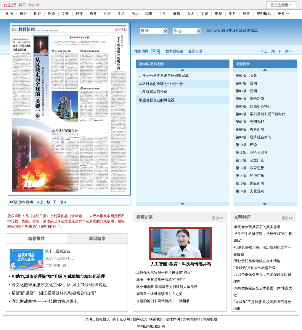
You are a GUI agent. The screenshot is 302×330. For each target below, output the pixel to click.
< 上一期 (268, 51)
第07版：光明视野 (250, 122)
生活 (121, 14)
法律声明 (173, 319)
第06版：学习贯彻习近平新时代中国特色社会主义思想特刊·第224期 (264, 114)
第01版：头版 (246, 75)
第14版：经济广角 (250, 176)
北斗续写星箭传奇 (153, 92)
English (34, 5)
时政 (9, 14)
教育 (93, 14)
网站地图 (210, 319)
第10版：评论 (246, 145)
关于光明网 (121, 319)
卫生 (162, 14)
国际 (23, 14)
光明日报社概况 (97, 319)
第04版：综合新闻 (250, 99)
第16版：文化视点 (250, 191)
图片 (232, 14)
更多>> (283, 14)
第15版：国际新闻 (250, 183)
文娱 (204, 14)
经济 (107, 14)
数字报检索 (174, 51)
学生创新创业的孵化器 (156, 100)
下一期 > (285, 51)
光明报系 (264, 14)
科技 (79, 14)
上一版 (44, 202)
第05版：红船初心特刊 (253, 106)
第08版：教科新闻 (250, 129)
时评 (37, 14)
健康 (176, 14)
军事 (148, 14)
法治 (135, 14)
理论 (51, 14)
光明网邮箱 (191, 319)
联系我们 (156, 319)
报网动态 (140, 319)
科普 (246, 14)
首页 (22, 5)
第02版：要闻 (246, 83)
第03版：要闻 (246, 91)
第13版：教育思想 (250, 168)
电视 (218, 14)
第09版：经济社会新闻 (253, 137)
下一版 (59, 202)
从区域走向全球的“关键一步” (162, 84)
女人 (190, 14)
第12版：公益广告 (250, 160)
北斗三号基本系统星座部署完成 (164, 75)
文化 (65, 14)
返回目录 (195, 51)
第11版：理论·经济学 (252, 152)
